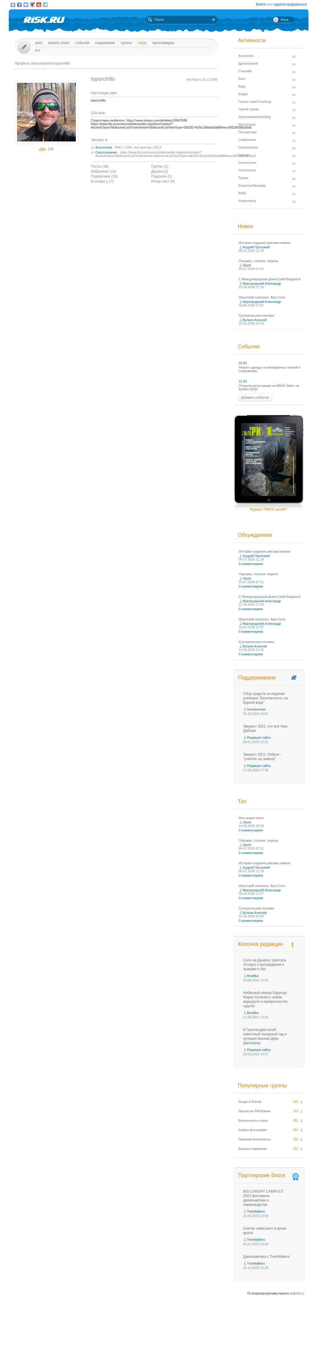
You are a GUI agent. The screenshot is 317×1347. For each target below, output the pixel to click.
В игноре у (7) (102, 181)
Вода (242, 86)
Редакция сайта (259, 737)
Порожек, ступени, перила (258, 261)
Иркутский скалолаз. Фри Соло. (262, 297)
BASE (242, 193)
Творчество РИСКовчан (255, 1111)
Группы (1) (159, 166)
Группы (126, 43)
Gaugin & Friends (250, 1101)
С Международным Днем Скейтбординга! (270, 279)
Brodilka (253, 976)
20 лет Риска (184, 1337)
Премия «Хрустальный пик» (212, 1332)
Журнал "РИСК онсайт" (269, 509)
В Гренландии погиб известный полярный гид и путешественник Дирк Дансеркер (265, 1036)
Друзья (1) (159, 171)
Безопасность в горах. (254, 1120)
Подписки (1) (161, 176)
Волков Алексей (255, 320)
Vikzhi (247, 265)
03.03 (243, 363)
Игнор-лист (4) (163, 181)
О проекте (180, 1332)
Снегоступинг (248, 162)
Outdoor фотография (253, 1130)
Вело (242, 78)
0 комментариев (251, 564)
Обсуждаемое (255, 535)
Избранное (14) (103, 171)
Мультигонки (247, 124)
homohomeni (256, 709)
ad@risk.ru (297, 1293)
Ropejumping (247, 200)
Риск (39, 43)
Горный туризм (249, 109)
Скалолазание (106, 152)
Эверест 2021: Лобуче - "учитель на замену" (262, 756)
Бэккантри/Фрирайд (252, 185)
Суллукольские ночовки (256, 315)
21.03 (243, 381)
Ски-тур (244, 155)
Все (37, 50)
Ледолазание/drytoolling (255, 117)
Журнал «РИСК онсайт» (283, 1332)
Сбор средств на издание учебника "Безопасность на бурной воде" (265, 698)
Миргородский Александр (262, 283)
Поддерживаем (257, 678)
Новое (245, 226)
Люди (142, 43)
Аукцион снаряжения (253, 1148)
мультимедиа (163, 43)
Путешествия (248, 132)
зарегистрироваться (290, 4)
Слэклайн (245, 71)
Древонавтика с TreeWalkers (266, 1257)
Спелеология (247, 170)
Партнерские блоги (269, 1175)
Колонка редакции (260, 944)
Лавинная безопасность (255, 1139)
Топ (242, 801)
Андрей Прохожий (256, 247)
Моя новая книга (251, 818)
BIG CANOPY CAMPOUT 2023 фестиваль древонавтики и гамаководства (263, 1198)
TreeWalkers (256, 1211)
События (82, 43)
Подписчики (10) (104, 176)
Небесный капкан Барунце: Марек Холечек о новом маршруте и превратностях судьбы (265, 999)
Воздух (243, 94)
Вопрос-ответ (59, 43)
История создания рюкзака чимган (265, 242)
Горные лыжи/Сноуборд (255, 101)
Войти (261, 4)
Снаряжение (105, 43)
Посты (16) (100, 166)
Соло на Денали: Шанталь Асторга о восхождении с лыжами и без (264, 964)
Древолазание (248, 63)
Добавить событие (255, 397)
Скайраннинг (247, 139)
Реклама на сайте (248, 1332)
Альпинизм (103, 147)
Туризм (243, 178)
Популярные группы (262, 1085)
